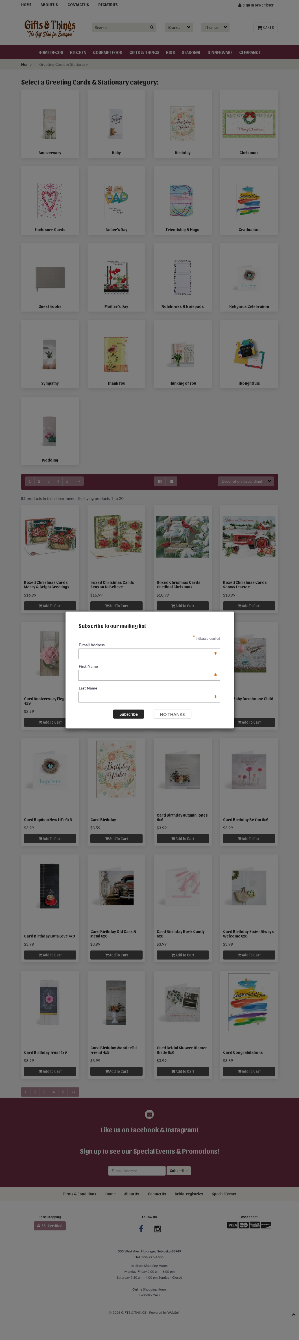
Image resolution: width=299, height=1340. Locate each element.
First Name (147, 666)
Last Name (147, 688)
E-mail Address (147, 645)
